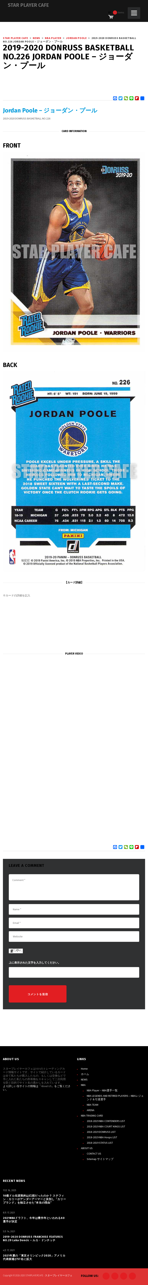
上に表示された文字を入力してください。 (35, 962)
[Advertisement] (74, 625)
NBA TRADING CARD (92, 1115)
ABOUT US (87, 1148)
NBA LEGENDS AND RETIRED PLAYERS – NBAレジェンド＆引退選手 (115, 1097)
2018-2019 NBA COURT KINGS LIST (106, 1126)
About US (46, 1086)
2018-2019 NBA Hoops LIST (102, 1137)
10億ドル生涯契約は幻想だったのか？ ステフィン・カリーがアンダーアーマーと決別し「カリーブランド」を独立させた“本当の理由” (34, 1199)
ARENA (90, 1110)
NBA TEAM (92, 1104)
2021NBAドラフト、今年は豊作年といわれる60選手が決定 (34, 1219)
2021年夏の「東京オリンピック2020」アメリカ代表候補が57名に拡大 (34, 1257)
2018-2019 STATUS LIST (100, 1142)
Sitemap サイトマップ (100, 1159)
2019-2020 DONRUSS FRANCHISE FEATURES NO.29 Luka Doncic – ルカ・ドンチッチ (33, 1238)
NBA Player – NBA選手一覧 (102, 1090)
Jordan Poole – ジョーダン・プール (50, 110)
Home (84, 1068)
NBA (83, 1085)
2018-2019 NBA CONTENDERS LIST (106, 1121)
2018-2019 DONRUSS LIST (101, 1132)
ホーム (85, 1074)
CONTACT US (94, 1153)
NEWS (84, 1079)
